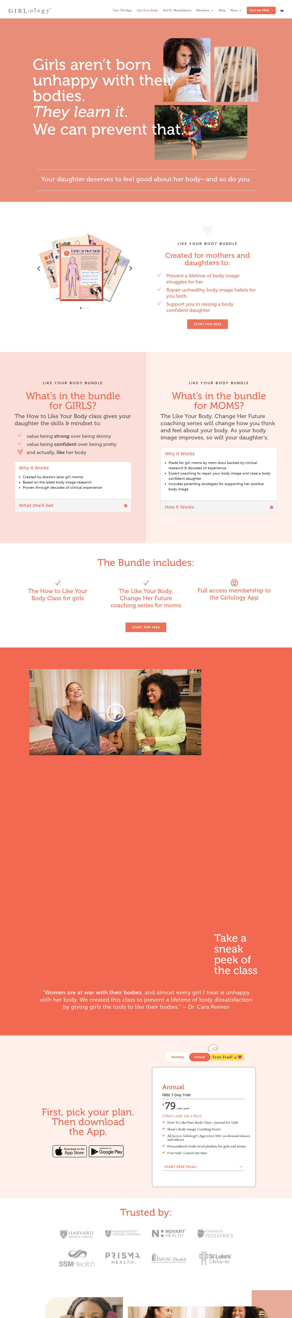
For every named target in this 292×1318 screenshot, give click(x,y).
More (234, 10)
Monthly (177, 1057)
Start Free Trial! (181, 1167)
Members (203, 10)
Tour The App (122, 10)
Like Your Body (147, 10)
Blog (222, 10)
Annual (199, 1057)
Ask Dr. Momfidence (177, 10)
